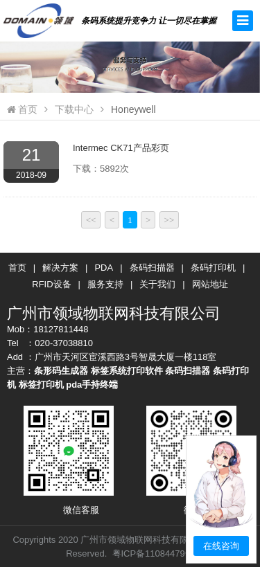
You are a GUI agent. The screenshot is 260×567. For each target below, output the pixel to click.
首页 (22, 109)
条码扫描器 (152, 267)
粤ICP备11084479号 (153, 553)
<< (91, 220)
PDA (103, 267)
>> (169, 220)
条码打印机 (213, 267)
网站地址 (210, 284)
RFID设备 (51, 284)
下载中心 (74, 109)
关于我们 (157, 284)
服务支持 (105, 284)
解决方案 (60, 267)
